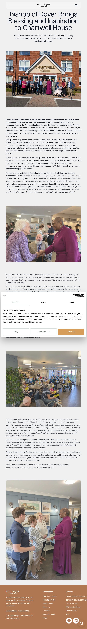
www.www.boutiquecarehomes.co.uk (21, 469)
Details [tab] (43, 302)
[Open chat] (81, 623)
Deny (16, 332)
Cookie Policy (23, 611)
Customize (43, 332)
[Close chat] (80, 566)
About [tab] (71, 302)
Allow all (71, 332)
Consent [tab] (15, 302)
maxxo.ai (67, 617)
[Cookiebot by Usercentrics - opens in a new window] (74, 295)
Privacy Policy (11, 611)
